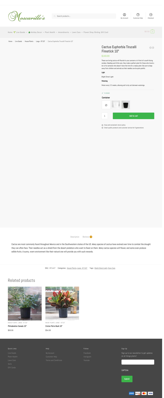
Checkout (151, 16)
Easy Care (111, 267)
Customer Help (138, 16)
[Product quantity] (105, 114)
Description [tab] (74, 235)
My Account (124, 16)
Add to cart (133, 114)
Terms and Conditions (54, 359)
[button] (149, 31)
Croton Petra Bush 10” (53, 324)
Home (10, 40)
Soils (10, 362)
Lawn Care (12, 359)
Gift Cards (12, 366)
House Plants (29, 40)
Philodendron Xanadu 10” (17, 324)
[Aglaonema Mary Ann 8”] (150, 46)
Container (106, 96)
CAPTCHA (124, 369)
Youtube (87, 359)
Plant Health (12, 355)
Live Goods (18, 40)
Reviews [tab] (86, 235)
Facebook (87, 351)
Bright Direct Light (101, 267)
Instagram (87, 355)
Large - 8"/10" (40, 40)
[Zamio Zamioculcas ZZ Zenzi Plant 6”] (153, 46)
